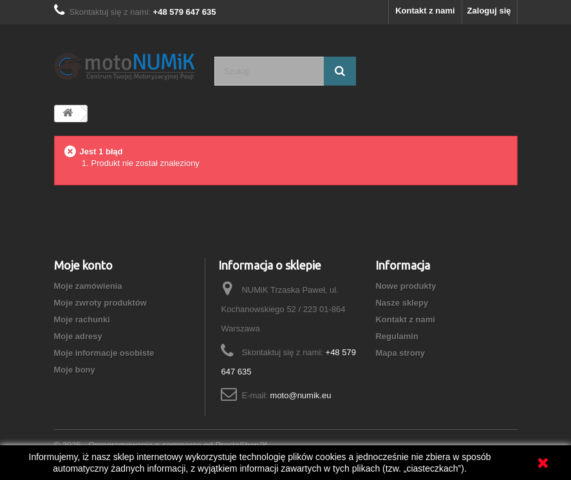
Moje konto (83, 265)
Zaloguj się (489, 10)
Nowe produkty (405, 286)
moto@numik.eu (301, 395)
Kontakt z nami (424, 10)
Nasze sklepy (401, 303)
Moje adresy (78, 336)
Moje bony (74, 369)
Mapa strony (400, 353)
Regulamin (396, 336)
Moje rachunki (82, 319)
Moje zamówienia (88, 286)
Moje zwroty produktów (100, 303)
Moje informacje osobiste (104, 353)
